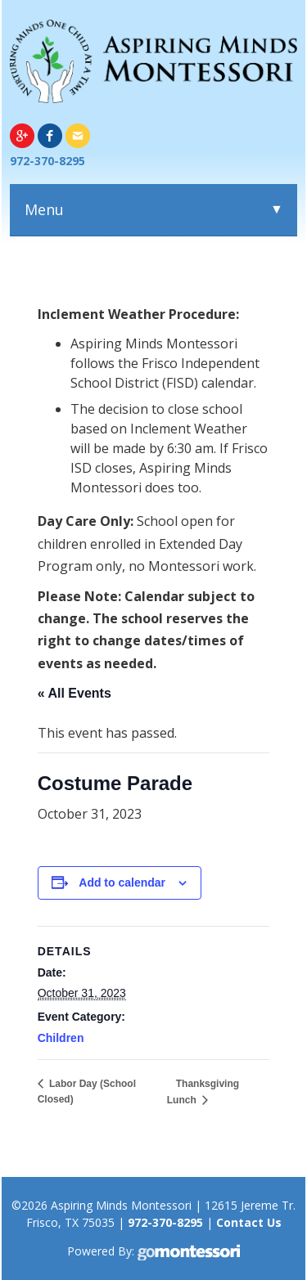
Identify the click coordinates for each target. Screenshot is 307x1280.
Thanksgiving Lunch (203, 1092)
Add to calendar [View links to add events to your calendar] (122, 882)
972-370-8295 (47, 160)
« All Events (74, 693)
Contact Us (249, 1222)
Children (61, 1037)
